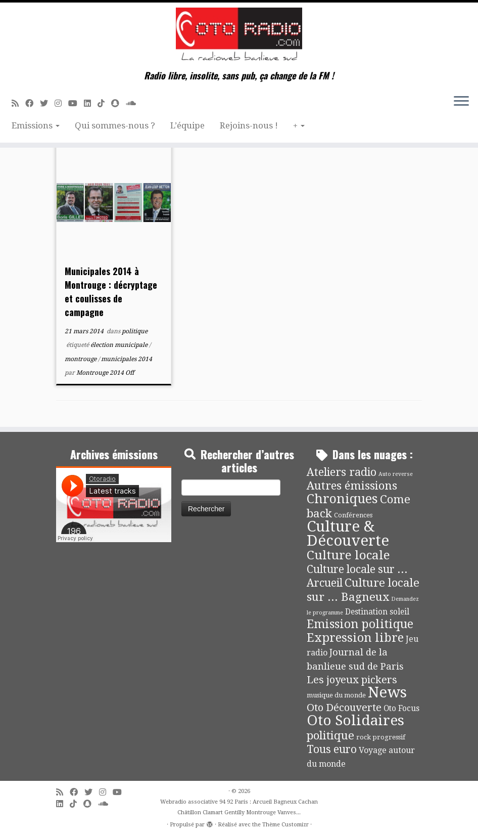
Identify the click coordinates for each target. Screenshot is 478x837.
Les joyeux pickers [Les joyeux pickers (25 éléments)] (352, 680)
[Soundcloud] (134, 103)
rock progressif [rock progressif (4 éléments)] (380, 737)
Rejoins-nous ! (249, 125)
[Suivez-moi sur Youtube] (76, 103)
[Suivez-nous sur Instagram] (61, 103)
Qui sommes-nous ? (115, 125)
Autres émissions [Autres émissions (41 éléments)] (352, 485)
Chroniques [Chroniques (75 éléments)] (342, 499)
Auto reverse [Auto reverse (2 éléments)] (395, 474)
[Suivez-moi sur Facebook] (32, 103)
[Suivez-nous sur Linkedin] (91, 103)
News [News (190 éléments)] (387, 692)
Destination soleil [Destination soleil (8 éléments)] (377, 611)
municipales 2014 (126, 359)
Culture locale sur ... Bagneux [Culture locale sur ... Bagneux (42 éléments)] (363, 589)
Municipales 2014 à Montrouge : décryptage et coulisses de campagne (111, 292)
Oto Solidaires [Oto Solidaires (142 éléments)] (355, 720)
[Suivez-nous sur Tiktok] (104, 103)
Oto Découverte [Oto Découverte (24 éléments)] (344, 707)
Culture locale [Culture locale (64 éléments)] (348, 555)
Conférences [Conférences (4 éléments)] (353, 515)
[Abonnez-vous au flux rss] (18, 103)
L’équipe (187, 125)
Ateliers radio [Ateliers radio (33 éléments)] (341, 472)
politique (135, 331)
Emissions (36, 125)
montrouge (81, 359)
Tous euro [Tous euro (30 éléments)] (332, 749)
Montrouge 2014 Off (105, 372)
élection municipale (119, 344)
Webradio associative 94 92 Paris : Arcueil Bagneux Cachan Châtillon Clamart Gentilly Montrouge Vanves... (239, 807)
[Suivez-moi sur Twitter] (47, 103)
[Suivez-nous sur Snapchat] (118, 103)
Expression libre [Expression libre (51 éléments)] (355, 638)
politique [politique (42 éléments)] (330, 735)
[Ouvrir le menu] (461, 101)
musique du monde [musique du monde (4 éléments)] (336, 695)
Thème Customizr (285, 824)
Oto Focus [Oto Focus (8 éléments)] (401, 708)
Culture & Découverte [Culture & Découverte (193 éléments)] (348, 533)
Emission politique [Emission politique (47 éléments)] (360, 624)
